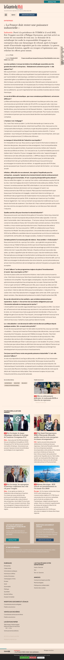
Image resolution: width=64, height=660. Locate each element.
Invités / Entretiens (9, 581)
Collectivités (7, 573)
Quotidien (7, 597)
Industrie (16, 388)
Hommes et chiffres (9, 578)
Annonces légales (44, 545)
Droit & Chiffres (8, 599)
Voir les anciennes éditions (11, 636)
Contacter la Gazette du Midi (42, 585)
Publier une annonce (9, 612)
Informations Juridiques (10, 576)
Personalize (41, 657)
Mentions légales (38, 588)
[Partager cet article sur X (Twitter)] (45, 652)
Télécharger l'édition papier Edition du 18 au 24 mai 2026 (12, 631)
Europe (6, 586)
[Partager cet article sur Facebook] (48, 652)
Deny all (33, 657)
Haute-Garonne (38, 572)
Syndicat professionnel (12, 390)
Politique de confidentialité (41, 590)
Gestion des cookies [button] (40, 593)
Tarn (35, 575)
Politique (6, 594)
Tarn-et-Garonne (39, 577)
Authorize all (24, 657)
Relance (24, 388)
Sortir (5, 589)
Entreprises (8, 20)
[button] (6, 14)
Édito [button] (13, 15)
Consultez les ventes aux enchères (13, 619)
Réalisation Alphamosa (10, 644)
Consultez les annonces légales (12, 609)
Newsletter (52, 2)
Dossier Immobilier (9, 602)
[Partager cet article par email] (55, 652)
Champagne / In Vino (10, 584)
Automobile (7, 591)
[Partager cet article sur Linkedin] (51, 652)
